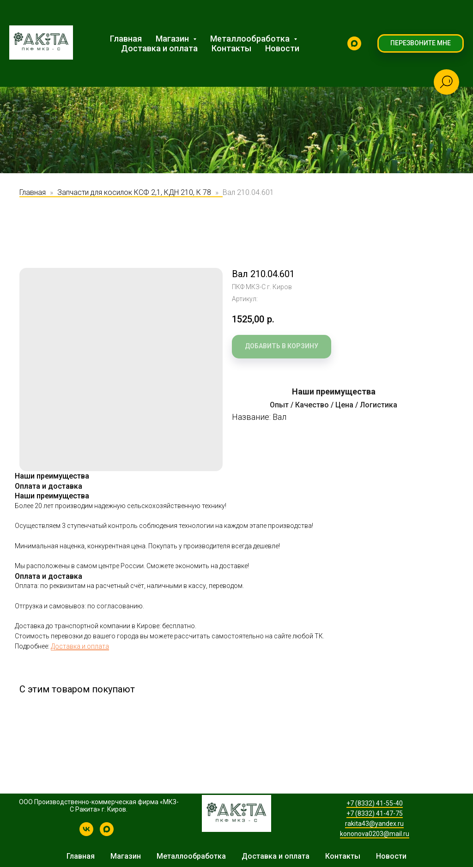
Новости (282, 48)
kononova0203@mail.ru (374, 833)
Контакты (231, 48)
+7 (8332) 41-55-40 (374, 803)
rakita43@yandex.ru (374, 823)
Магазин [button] (173, 38)
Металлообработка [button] (250, 38)
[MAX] (354, 43)
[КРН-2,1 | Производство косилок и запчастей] (86, 833)
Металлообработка (191, 856)
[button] (420, 43)
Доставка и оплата (159, 48)
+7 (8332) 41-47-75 (374, 813)
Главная (126, 38)
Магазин (125, 856)
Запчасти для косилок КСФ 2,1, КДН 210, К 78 (134, 192)
